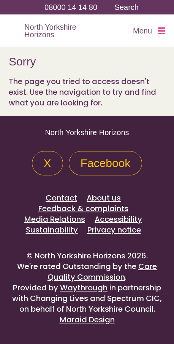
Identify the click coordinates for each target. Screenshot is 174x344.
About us (104, 198)
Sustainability (52, 230)
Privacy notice (114, 230)
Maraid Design (87, 319)
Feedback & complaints (83, 208)
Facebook (106, 163)
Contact (61, 198)
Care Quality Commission (102, 271)
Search (127, 7)
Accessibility (118, 219)
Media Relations (54, 219)
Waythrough (84, 287)
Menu (149, 31)
